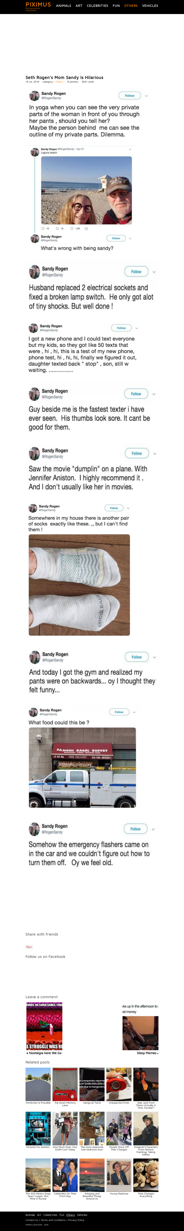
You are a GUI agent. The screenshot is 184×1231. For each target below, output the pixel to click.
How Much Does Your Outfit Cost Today (65, 1148)
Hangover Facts (92, 1102)
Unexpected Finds (119, 1102)
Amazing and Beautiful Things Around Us (92, 1196)
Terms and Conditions (53, 1219)
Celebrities (97, 6)
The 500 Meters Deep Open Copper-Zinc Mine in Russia (38, 1196)
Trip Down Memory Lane (65, 1104)
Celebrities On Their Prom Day (65, 1195)
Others (131, 6)
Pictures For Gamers (38, 1146)
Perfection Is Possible (38, 1102)
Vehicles (150, 6)
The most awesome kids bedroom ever (92, 1148)
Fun (116, 6)
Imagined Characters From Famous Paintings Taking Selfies (146, 1150)
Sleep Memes (146, 1053)
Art (79, 6)
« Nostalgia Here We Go (43, 1053)
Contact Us (32, 1219)
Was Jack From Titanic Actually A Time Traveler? (146, 1105)
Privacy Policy (76, 1219)
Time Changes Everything (146, 1195)
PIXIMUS (38, 4)
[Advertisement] (92, 44)
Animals (63, 6)
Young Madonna (119, 1193)
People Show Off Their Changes (119, 1148)
